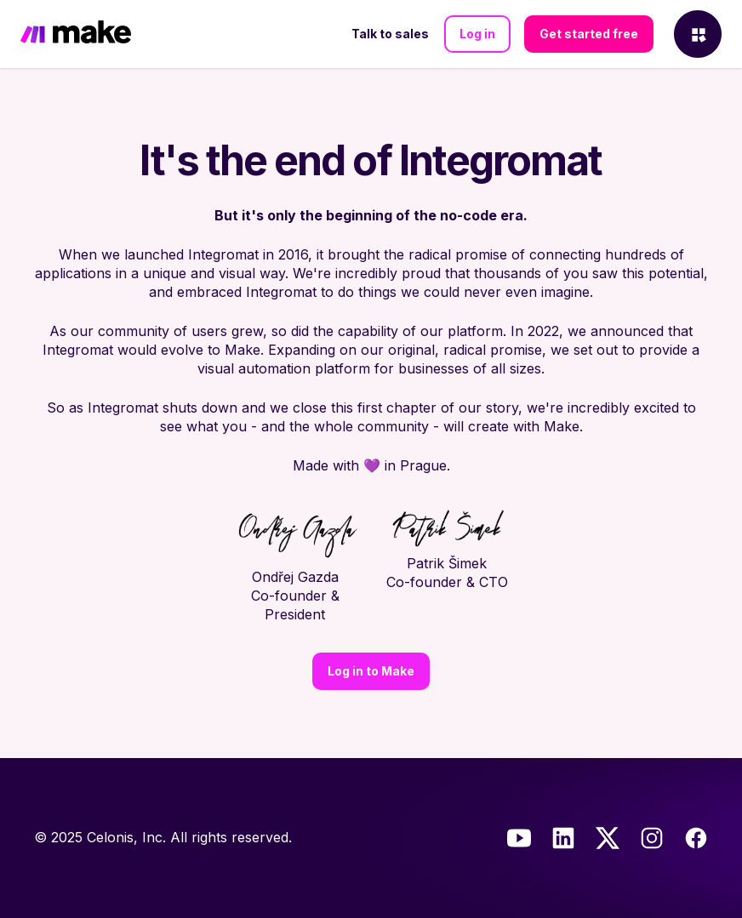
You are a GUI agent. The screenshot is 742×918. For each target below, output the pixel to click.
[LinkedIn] (563, 838)
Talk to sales (390, 33)
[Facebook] (696, 838)
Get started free (588, 33)
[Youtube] (519, 838)
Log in (477, 33)
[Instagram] (652, 838)
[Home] (75, 34)
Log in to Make (371, 671)
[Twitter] (607, 838)
